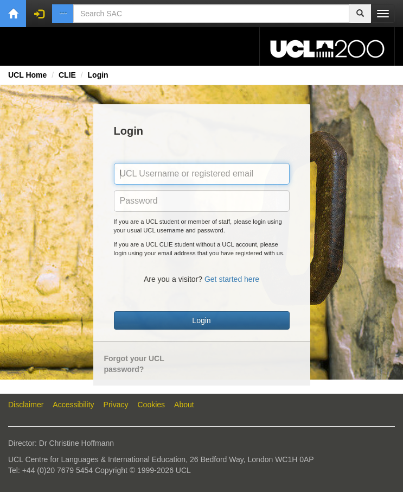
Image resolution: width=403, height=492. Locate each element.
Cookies (151, 404)
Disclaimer (25, 404)
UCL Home (27, 75)
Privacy (116, 404)
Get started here (231, 279)
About (184, 404)
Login (98, 75)
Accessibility (73, 404)
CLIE (67, 75)
